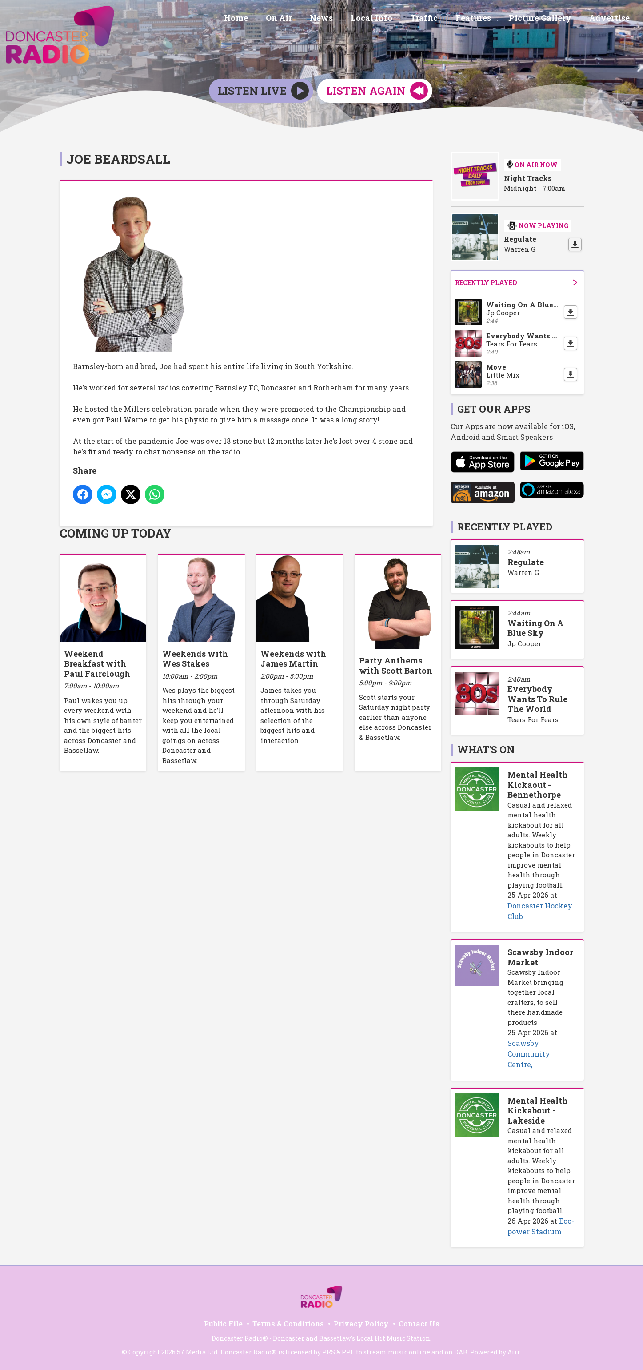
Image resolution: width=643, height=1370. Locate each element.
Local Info (387, 19)
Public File (223, 1323)
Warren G (523, 572)
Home (263, 19)
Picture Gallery (545, 19)
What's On (486, 749)
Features (482, 19)
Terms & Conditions (288, 1323)
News (340, 19)
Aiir (513, 1352)
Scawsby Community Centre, (528, 1053)
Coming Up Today (116, 533)
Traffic (436, 19)
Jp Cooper (524, 643)
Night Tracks (528, 178)
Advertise (611, 19)
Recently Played (516, 282)
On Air (302, 19)
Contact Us (419, 1323)
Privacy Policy (361, 1323)
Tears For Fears (533, 719)
